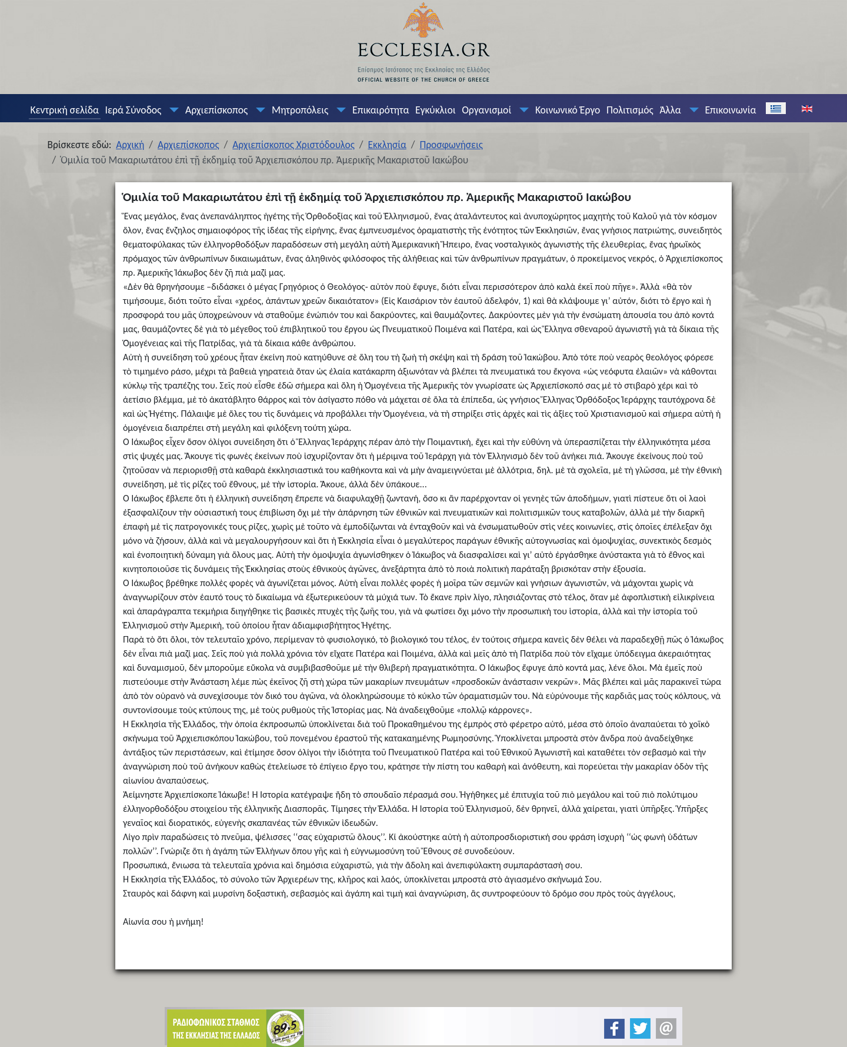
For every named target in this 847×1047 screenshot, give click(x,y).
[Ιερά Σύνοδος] (172, 110)
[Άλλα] (691, 110)
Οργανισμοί (486, 109)
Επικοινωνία (730, 109)
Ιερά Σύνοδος (133, 109)
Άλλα (670, 109)
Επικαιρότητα (380, 109)
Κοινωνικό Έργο (567, 109)
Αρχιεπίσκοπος (216, 109)
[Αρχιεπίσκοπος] (258, 110)
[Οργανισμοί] (522, 110)
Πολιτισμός (629, 109)
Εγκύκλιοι (435, 109)
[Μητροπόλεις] (339, 110)
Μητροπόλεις (300, 109)
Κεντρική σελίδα (64, 109)
